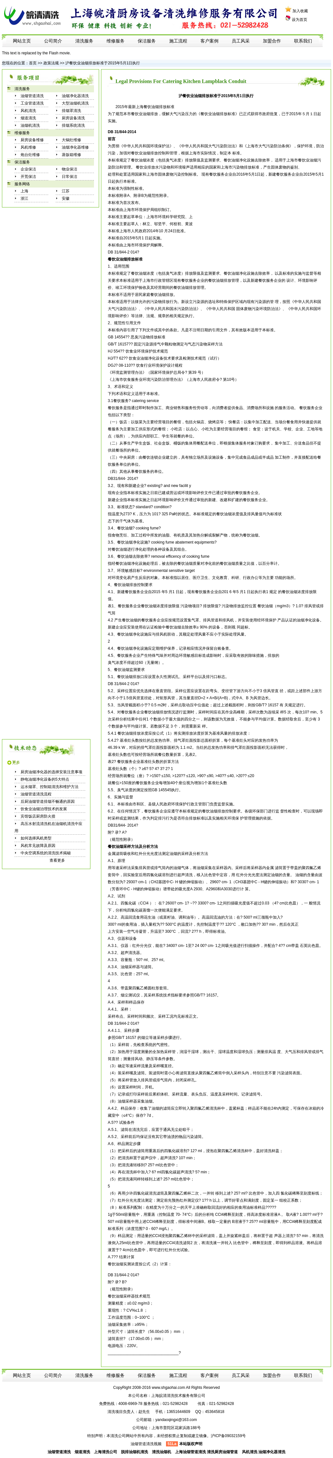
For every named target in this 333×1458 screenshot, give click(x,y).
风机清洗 (28, 110)
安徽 (65, 198)
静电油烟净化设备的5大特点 (45, 779)
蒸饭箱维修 (71, 154)
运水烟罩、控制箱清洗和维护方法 (50, 786)
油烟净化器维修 (75, 147)
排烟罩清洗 (71, 110)
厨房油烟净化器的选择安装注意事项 (51, 772)
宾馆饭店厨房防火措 (38, 816)
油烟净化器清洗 (75, 96)
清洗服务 (84, 40)
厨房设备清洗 (73, 118)
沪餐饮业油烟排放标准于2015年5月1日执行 (102, 63)
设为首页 (299, 19)
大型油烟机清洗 (75, 103)
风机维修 (28, 147)
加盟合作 (272, 40)
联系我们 (303, 40)
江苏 (65, 191)
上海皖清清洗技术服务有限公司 (178, 1395)
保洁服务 (147, 40)
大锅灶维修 (71, 140)
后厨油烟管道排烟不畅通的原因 (48, 801)
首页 (33, 63)
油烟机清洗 (30, 125)
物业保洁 (69, 169)
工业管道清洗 (32, 103)
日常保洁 (69, 176)
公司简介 (53, 40)
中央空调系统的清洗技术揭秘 (46, 853)
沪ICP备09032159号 (228, 1436)
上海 (24, 191)
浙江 (24, 198)
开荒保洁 (28, 176)
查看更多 (57, 860)
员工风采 (241, 40)
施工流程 (178, 40)
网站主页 (22, 40)
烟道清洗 (28, 118)
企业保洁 (28, 169)
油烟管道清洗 (32, 96)
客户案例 (209, 40)
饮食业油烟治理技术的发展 (44, 809)
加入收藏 (300, 11)
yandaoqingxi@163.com (176, 1419)
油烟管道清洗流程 (36, 794)
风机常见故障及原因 (38, 845)
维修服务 (115, 40)
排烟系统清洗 (73, 125)
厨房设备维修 (32, 140)
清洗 (189, 875)
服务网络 (22, 184)
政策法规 (51, 63)
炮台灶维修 (30, 154)
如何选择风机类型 (36, 838)
